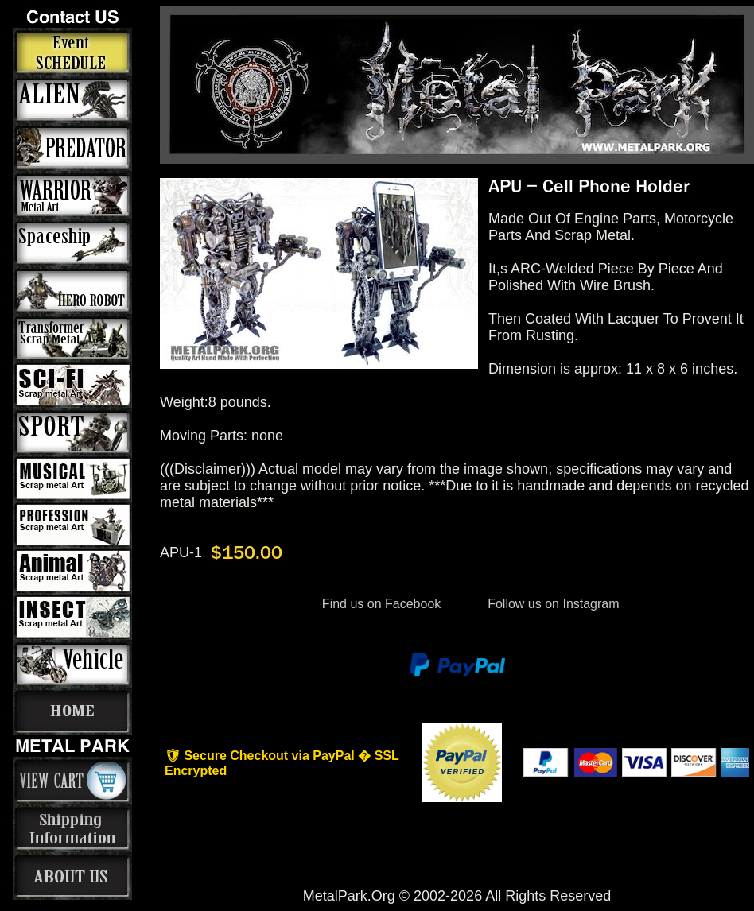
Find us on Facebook (381, 604)
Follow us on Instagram (552, 604)
